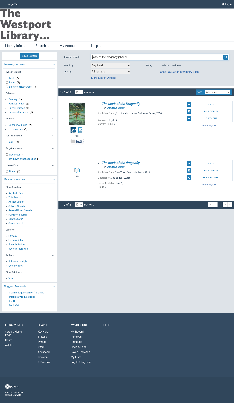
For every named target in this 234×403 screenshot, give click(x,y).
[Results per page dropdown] (79, 92)
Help (106, 325)
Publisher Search (17, 214)
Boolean (43, 357)
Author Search (16, 202)
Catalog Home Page (13, 333)
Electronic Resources (20, 86)
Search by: (69, 65)
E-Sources (44, 362)
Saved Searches (80, 352)
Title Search (14, 197)
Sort (199, 92)
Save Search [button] (29, 55)
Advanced (44, 352)
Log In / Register (81, 362)
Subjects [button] (10, 93)
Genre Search (15, 219)
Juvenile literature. (19, 112)
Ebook (12, 82)
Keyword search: (72, 57)
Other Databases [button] (14, 272)
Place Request (203, 177)
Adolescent (15, 154)
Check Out (202, 118)
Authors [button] (10, 118)
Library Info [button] (15, 46)
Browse (42, 336)
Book (12, 78)
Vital (10, 278)
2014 (12, 142)
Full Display (202, 111)
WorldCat (14, 305)
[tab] (29, 64)
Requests (76, 341)
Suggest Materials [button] (15, 286)
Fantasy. (13, 99)
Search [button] (42, 46)
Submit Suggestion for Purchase (26, 292)
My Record (77, 331)
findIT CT (14, 301)
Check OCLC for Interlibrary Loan (179, 71)
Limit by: (68, 71)
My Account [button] (70, 46)
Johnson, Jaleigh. (18, 125)
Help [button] (96, 46)
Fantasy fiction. (17, 103)
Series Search (15, 223)
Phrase (42, 341)
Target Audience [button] (14, 148)
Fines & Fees (78, 347)
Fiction (13, 171)
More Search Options (103, 77)
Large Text (13, 4)
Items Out (76, 336)
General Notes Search (20, 210)
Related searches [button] (14, 179)
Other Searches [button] (13, 187)
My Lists (76, 357)
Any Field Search (17, 193)
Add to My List (209, 125)
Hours (8, 340)
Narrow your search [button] (15, 64)
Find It (201, 104)
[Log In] (223, 4)
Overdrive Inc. (16, 129)
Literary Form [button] (12, 165)
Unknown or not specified (23, 159)
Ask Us (9, 345)
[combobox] (110, 65)
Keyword (43, 331)
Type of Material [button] (14, 72)
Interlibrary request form (22, 296)
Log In (228, 4)
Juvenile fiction (17, 108)
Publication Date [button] (14, 135)
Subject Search (16, 206)
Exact (41, 347)
